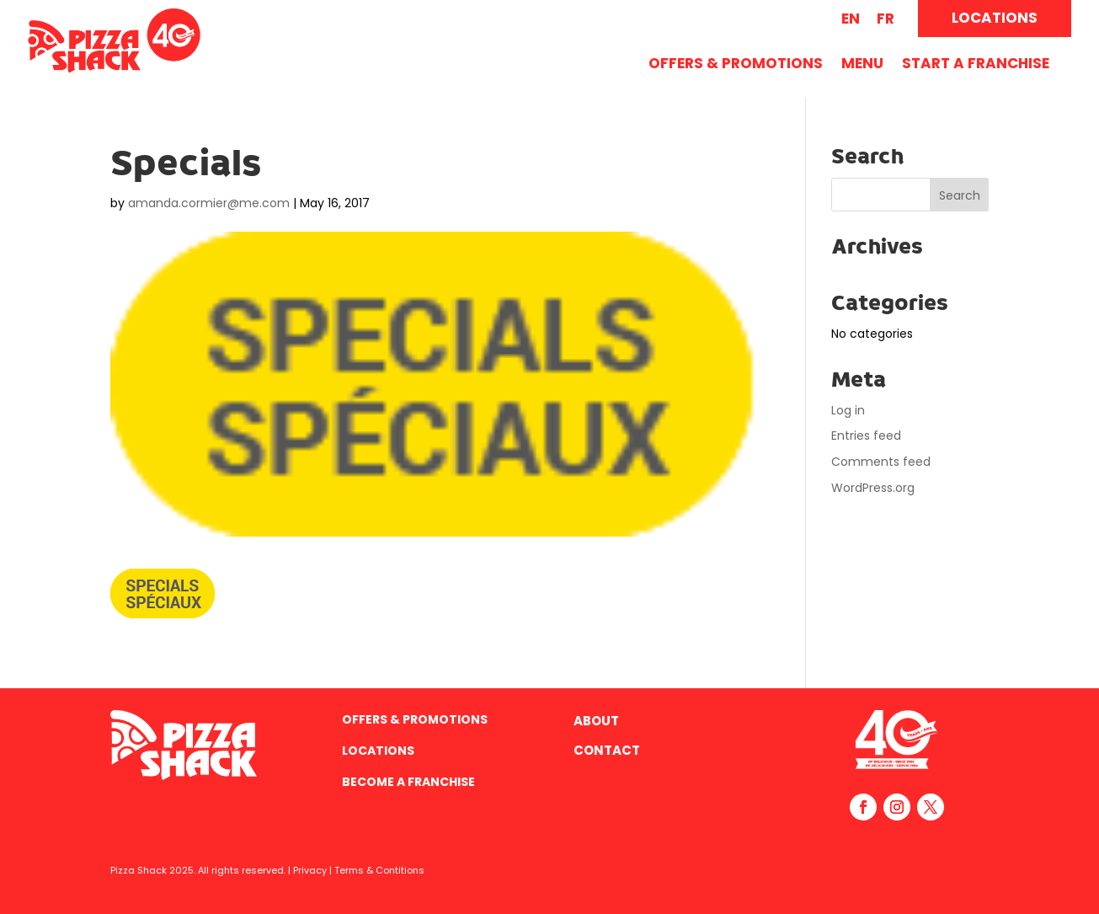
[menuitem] (850, 19)
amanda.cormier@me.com (209, 203)
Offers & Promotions (735, 65)
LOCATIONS (995, 18)
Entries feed (866, 435)
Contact (607, 750)
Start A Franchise (975, 65)
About (596, 721)
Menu (862, 65)
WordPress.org (873, 487)
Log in (848, 410)
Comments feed (881, 461)
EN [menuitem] (850, 18)
